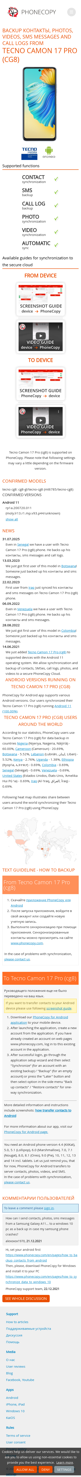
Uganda (42, 759)
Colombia (68, 630)
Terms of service (18, 1435)
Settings (64, 1469)
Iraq (31, 587)
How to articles (17, 1322)
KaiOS (10, 1417)
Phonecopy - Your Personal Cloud (32, 12)
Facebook (13, 1380)
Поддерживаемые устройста (28, 1328)
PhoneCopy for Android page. (26, 1132)
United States (12, 775)
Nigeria (22, 743)
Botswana (68, 566)
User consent (15, 1442)
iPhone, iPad (15, 1404)
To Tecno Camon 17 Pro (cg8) (40, 383)
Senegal (23, 544)
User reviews (15, 1366)
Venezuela (24, 609)
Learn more (64, 1463)
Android (12, 1397)
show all (12, 519)
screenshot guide (58, 1008)
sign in (49, 1208)
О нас (10, 1360)
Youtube (28, 1380)
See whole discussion (26, 1298)
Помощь (12, 1342)
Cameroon (23, 748)
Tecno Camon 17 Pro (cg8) (47, 652)
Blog (9, 1373)
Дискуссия (14, 1335)
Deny (45, 1469)
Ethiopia (68, 759)
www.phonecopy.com (27, 943)
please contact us (17, 959)
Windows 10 (15, 1411)
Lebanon (37, 754)
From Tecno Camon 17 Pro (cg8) (40, 299)
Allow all (25, 1469)
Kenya (17, 759)
